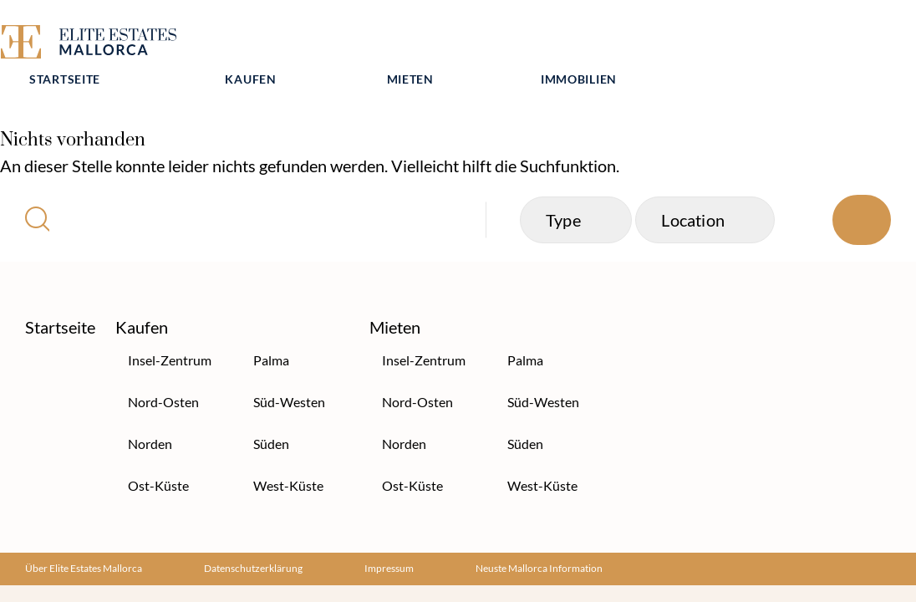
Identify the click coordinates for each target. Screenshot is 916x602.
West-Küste (288, 455)
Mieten (593, 40)
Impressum (389, 538)
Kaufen (434, 40)
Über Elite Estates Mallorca (83, 538)
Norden (150, 413)
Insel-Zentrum (169, 330)
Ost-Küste (158, 455)
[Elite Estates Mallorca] (91, 44)
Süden (271, 413)
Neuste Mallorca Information (539, 538)
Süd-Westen (289, 372)
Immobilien (762, 40)
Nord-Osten (163, 372)
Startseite (247, 40)
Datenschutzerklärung (253, 538)
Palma (271, 330)
